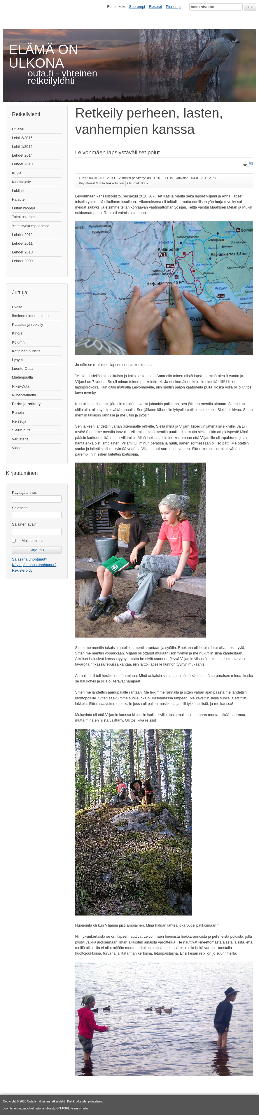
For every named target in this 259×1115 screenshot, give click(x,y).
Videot (17, 448)
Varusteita (20, 439)
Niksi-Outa (20, 386)
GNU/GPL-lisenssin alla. (72, 1108)
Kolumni (18, 342)
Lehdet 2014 (22, 155)
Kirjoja (17, 333)
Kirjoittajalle (21, 182)
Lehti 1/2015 (22, 146)
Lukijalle (18, 190)
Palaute (18, 199)
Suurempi (137, 6)
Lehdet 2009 (22, 261)
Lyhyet (17, 360)
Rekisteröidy (22, 570)
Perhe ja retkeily (26, 404)
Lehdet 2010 (22, 252)
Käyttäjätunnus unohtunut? (34, 565)
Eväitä (17, 307)
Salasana (19, 508)
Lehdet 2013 (22, 164)
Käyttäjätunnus (24, 492)
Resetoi (155, 6)
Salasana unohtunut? (29, 559)
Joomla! (8, 1108)
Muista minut (32, 540)
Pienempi (173, 6)
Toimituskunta (23, 217)
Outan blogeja (23, 208)
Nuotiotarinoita (24, 395)
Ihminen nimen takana (30, 316)
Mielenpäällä (22, 377)
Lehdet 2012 (22, 234)
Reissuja (19, 421)
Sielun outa (21, 430)
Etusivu (18, 129)
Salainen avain (24, 524)
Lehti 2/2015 (22, 138)
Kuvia (16, 173)
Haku (250, 7)
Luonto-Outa (22, 368)
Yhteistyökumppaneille (30, 226)
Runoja (18, 412)
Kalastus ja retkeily (27, 324)
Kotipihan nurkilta (26, 351)
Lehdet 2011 (22, 243)
